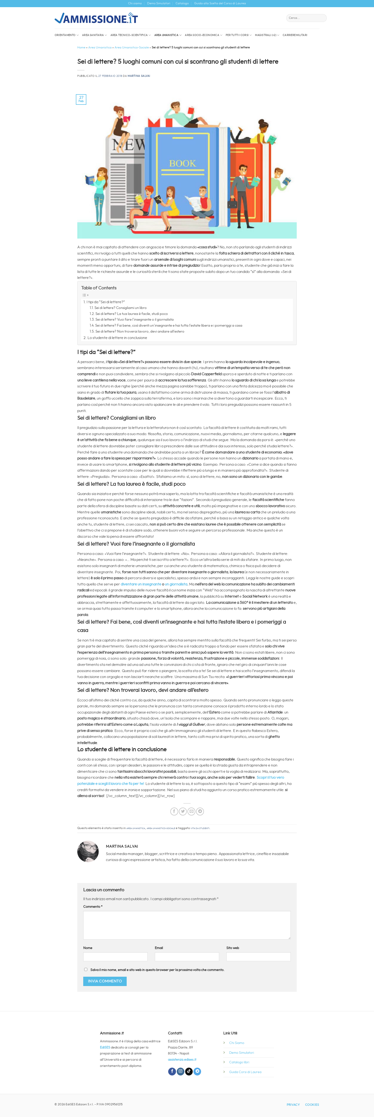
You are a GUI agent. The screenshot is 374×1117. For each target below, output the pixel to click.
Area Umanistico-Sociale (131, 47)
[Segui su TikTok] (189, 1071)
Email (159, 948)
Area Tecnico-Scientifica (130, 35)
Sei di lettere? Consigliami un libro (120, 308)
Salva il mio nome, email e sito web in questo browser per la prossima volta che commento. (157, 970)
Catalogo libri (239, 1062)
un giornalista (176, 584)
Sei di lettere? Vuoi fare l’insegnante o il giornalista (134, 319)
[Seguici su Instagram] (180, 1071)
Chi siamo (135, 3)
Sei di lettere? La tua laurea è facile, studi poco (131, 314)
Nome (87, 948)
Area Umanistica (168, 35)
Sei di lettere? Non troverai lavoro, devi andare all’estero (139, 331)
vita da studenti (200, 828)
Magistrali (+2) (267, 35)
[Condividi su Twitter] (183, 811)
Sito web (232, 948)
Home (81, 47)
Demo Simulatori (158, 3)
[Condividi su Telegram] (200, 811)
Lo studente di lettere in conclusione (117, 338)
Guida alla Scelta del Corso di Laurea (220, 3)
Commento (93, 906)
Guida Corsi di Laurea (245, 1072)
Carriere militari (295, 35)
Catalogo (182, 3)
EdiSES (105, 1047)
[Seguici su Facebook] (172, 1071)
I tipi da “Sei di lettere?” (106, 302)
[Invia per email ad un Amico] (191, 811)
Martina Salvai (139, 76)
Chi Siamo (236, 1043)
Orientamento (67, 35)
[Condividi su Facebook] (174, 811)
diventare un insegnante (141, 584)
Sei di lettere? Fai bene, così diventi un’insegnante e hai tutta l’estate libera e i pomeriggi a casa (168, 325)
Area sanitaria (94, 35)
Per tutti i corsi (239, 35)
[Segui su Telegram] (197, 1071)
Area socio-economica (203, 35)
